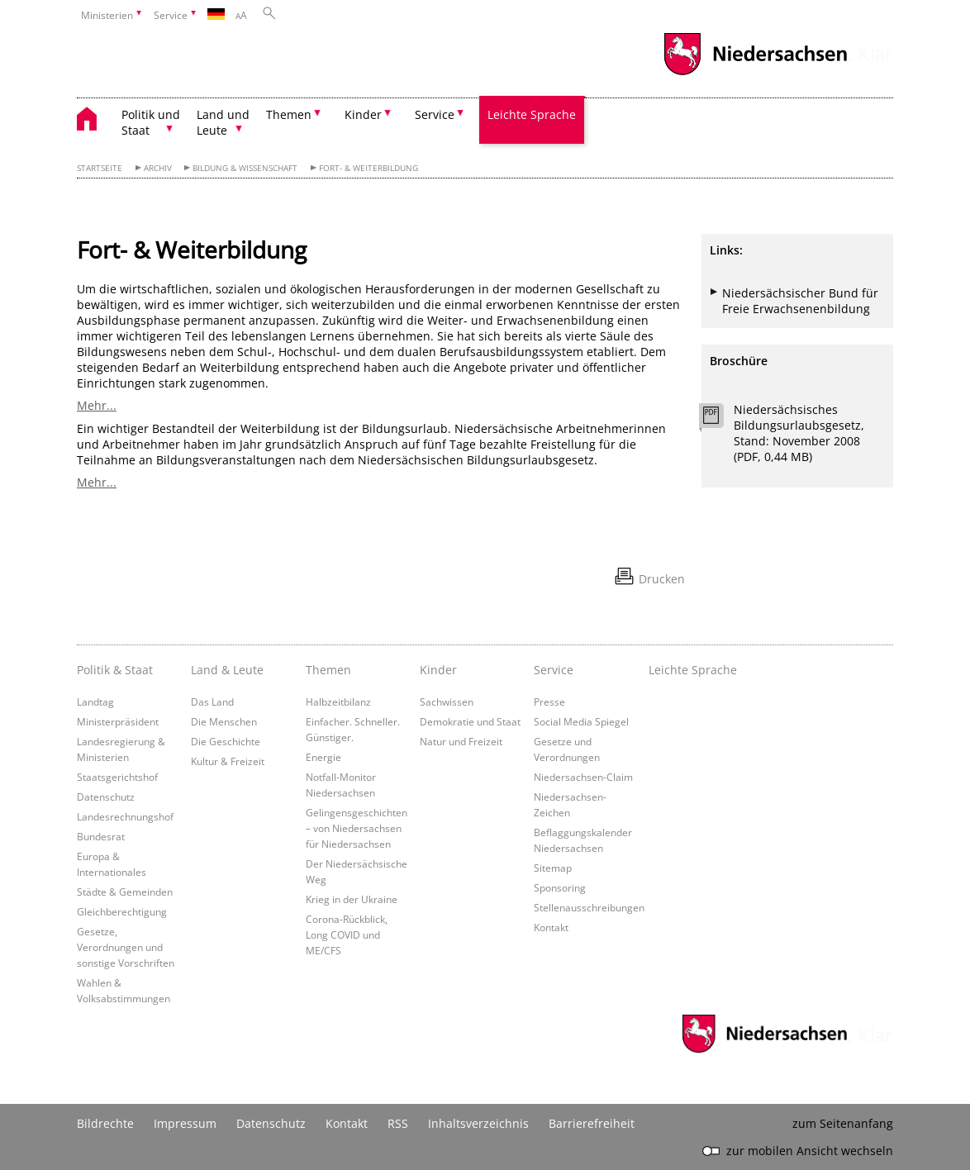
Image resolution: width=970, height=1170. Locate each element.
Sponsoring (560, 887)
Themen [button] (288, 114)
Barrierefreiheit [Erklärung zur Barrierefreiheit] (592, 1123)
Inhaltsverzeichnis (478, 1123)
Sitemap (553, 867)
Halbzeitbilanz (338, 701)
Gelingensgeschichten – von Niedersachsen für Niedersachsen (356, 828)
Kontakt (551, 927)
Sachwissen (446, 701)
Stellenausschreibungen (589, 907)
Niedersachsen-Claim (583, 776)
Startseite (99, 168)
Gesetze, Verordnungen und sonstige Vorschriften (125, 947)
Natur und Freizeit (461, 741)
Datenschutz (106, 796)
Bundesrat (101, 836)
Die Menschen (224, 721)
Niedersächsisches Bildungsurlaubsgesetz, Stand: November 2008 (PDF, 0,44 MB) (799, 433)
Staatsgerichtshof (117, 776)
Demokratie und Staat (470, 721)
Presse (549, 701)
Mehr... (96, 405)
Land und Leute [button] (223, 122)
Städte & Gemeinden (125, 891)
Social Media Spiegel (581, 721)
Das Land (212, 701)
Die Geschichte (225, 741)
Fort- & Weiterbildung (368, 168)
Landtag (95, 701)
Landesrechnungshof (125, 816)
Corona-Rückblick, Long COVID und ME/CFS (347, 934)
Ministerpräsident (118, 721)
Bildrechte (105, 1123)
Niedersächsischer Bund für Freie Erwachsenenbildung (800, 300)
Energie (323, 756)
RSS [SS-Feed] (398, 1123)
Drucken (662, 579)
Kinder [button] (363, 114)
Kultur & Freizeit (227, 761)
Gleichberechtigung (122, 911)
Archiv (158, 168)
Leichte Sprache (531, 114)
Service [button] (434, 114)
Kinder (438, 670)
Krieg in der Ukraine (351, 899)
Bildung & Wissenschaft (245, 168)
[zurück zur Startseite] (95, 121)
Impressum (185, 1123)
